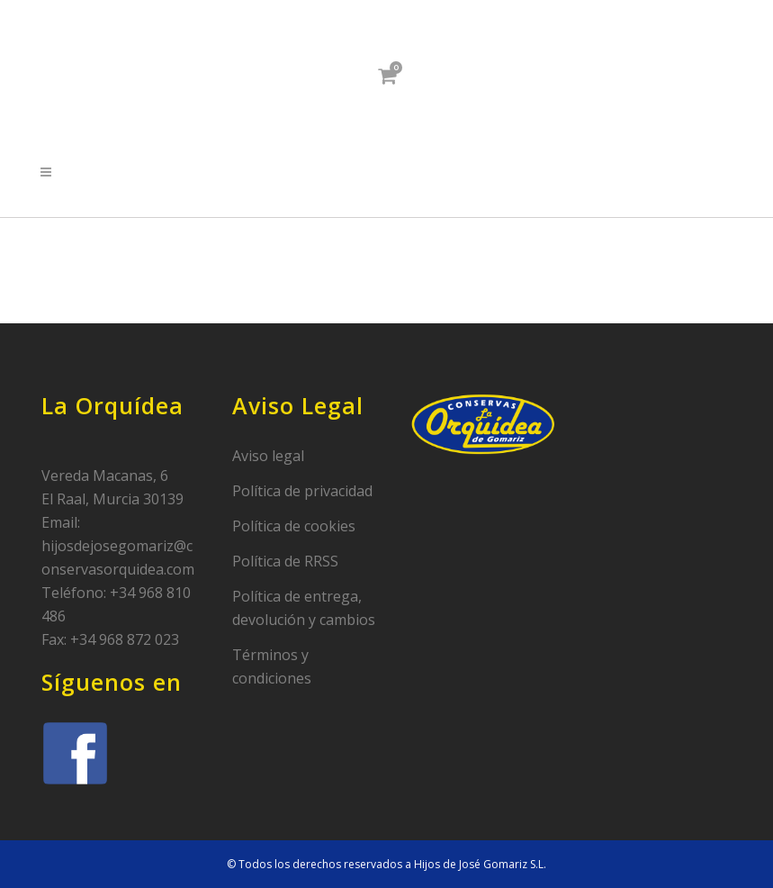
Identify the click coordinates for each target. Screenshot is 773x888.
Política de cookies (293, 526)
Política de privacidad (302, 491)
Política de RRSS (285, 561)
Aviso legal (268, 456)
